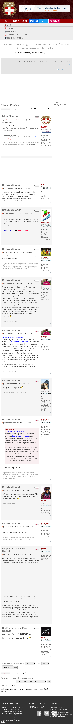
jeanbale (9, 283)
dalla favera (10, 423)
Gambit (9, 490)
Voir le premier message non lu (22, 109)
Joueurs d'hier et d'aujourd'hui (59, 62)
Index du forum (12, 62)
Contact (24, 20)
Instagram (54, 20)
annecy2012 (10, 527)
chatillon (9, 384)
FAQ (60, 70)
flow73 (8, 554)
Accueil (8, 20)
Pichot (8, 188)
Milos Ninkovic (10, 104)
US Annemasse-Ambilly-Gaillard (16, 35)
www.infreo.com (29, 144)
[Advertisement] (36, 87)
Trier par (42, 663)
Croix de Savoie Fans (13, 120)
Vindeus (9, 252)
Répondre (5, 109)
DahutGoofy (10, 213)
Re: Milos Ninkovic (11, 185)
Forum (16, 20)
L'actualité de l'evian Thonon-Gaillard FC (33, 62)
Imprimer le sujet (70, 64)
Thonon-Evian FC (11, 31)
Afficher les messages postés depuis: (18, 663)
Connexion (67, 70)
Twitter (44, 20)
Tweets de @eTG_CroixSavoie (60, 104)
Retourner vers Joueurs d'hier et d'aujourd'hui (17, 678)
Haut (50, 151)
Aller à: (13, 681)
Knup (8, 634)
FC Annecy (9, 28)
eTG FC (8, 25)
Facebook (34, 20)
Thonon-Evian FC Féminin (14, 38)
